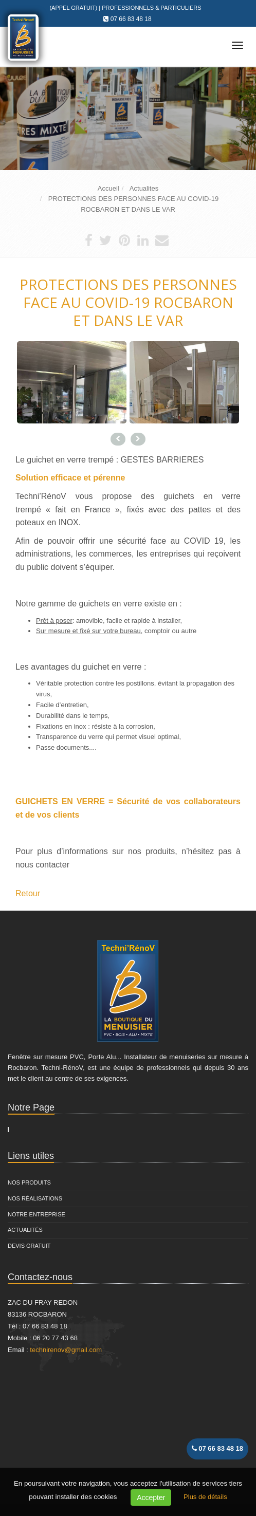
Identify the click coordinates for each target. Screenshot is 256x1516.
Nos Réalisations (35, 1198)
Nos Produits (29, 1182)
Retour (27, 893)
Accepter (151, 1497)
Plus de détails (205, 1497)
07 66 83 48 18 (131, 19)
